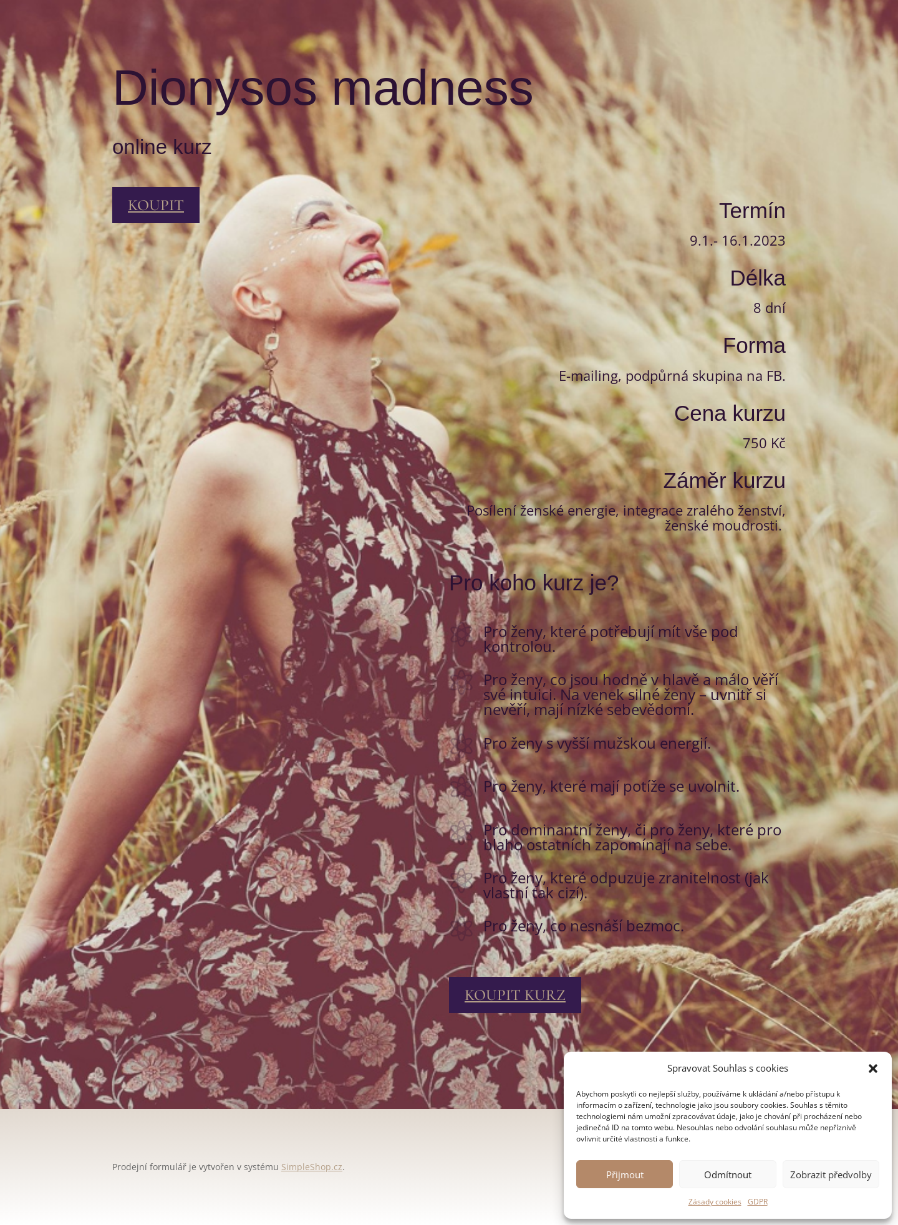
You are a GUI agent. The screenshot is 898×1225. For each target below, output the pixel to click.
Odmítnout (727, 1174)
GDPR (758, 1201)
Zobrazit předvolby (831, 1174)
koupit (156, 205)
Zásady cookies (714, 1201)
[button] (873, 1068)
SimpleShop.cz (311, 1167)
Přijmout (625, 1174)
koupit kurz (515, 995)
